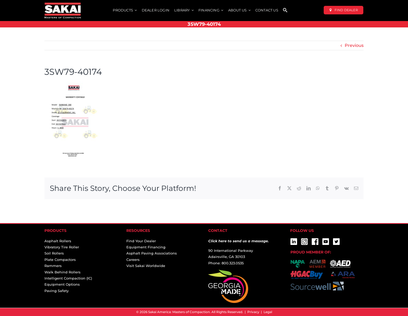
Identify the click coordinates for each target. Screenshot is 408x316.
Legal (268, 312)
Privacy (253, 312)
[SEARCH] (285, 10)
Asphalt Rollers (57, 241)
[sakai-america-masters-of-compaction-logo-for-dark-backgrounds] (62, 4)
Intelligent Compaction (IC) (68, 278)
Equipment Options (62, 284)
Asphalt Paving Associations (151, 253)
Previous (354, 45)
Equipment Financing (145, 247)
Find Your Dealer (141, 241)
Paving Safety (56, 291)
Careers (133, 259)
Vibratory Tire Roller (61, 247)
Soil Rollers (54, 253)
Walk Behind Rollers (62, 272)
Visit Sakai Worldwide (145, 266)
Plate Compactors (60, 259)
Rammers (53, 266)
